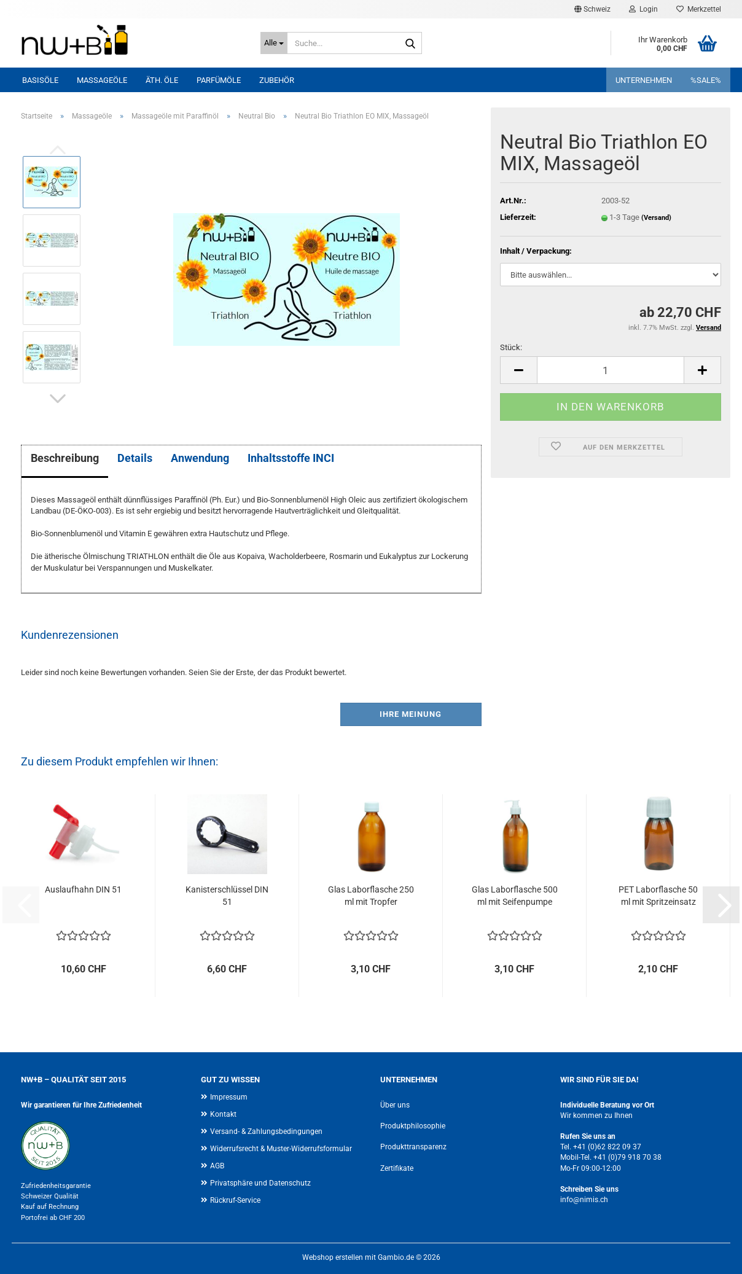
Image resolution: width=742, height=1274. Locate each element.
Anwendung (200, 457)
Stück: (511, 347)
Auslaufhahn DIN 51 (83, 889)
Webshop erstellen (332, 1257)
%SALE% (705, 80)
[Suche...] (273, 43)
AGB (217, 1166)
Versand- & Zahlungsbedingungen (266, 1131)
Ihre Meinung (411, 714)
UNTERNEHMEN (643, 80)
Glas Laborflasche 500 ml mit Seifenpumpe (515, 896)
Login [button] (643, 9)
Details (134, 457)
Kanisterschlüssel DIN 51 (227, 896)
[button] (592, 9)
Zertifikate (396, 1168)
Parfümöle (219, 80)
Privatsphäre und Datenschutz (260, 1183)
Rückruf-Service (235, 1200)
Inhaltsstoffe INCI (291, 457)
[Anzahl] (610, 370)
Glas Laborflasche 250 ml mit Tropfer (371, 896)
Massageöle (102, 80)
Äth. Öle (162, 80)
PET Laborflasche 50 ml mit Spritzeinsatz (658, 896)
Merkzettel (698, 9)
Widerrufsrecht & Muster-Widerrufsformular (281, 1148)
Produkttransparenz (413, 1147)
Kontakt (223, 1114)
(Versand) (656, 218)
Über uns (395, 1105)
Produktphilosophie (412, 1126)
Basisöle (40, 80)
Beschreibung (65, 457)
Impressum (229, 1097)
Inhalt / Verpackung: (536, 251)
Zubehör (276, 80)
